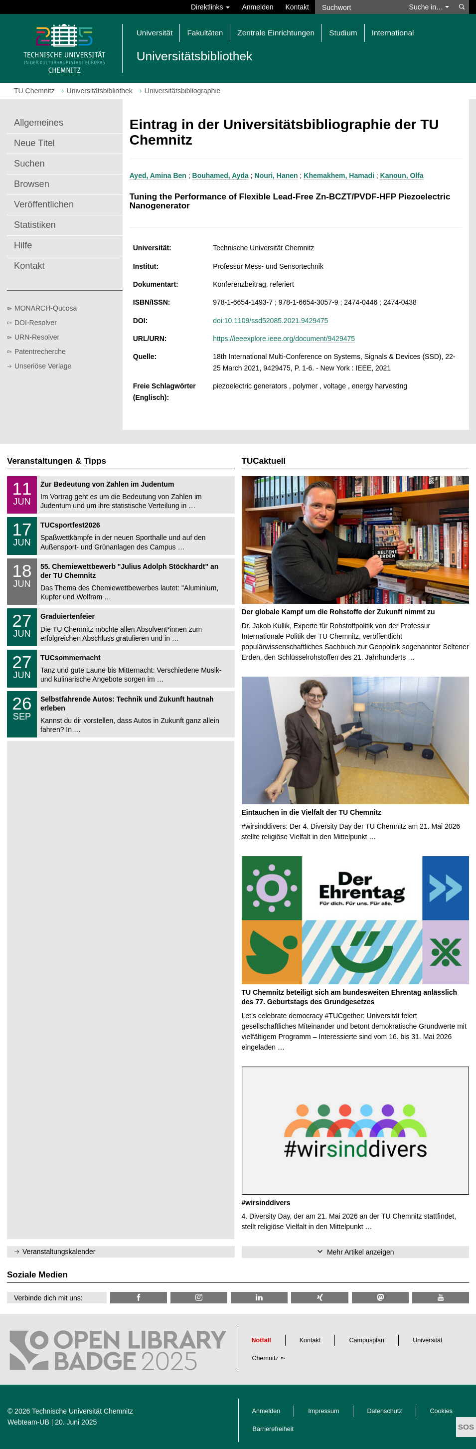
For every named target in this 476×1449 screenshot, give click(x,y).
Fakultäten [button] (205, 32)
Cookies (441, 1411)
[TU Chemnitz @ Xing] (319, 1297)
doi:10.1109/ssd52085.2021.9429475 (270, 321)
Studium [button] (343, 32)
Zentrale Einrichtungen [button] (276, 32)
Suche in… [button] (429, 7)
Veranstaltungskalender (58, 1252)
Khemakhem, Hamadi (339, 176)
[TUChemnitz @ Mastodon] (380, 1297)
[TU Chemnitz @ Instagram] (198, 1297)
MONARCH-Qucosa (45, 308)
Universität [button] (155, 32)
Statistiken (35, 225)
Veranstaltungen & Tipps (56, 461)
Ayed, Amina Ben (158, 176)
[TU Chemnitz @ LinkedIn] (259, 1297)
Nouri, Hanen (276, 176)
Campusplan (366, 1340)
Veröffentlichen (44, 204)
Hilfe (23, 245)
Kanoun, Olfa (402, 176)
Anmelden (257, 7)
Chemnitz (265, 1358)
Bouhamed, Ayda (220, 176)
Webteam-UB (28, 1422)
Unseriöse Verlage (42, 366)
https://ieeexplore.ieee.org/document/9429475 (284, 339)
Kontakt (297, 7)
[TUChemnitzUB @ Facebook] (138, 1297)
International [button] (393, 32)
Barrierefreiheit (273, 1429)
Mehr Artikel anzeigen (360, 1252)
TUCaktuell (264, 461)
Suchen (29, 164)
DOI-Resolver (35, 323)
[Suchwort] (359, 7)
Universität (428, 1340)
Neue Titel (34, 143)
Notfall (261, 1340)
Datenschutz (384, 1411)
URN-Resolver (36, 337)
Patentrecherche (40, 352)
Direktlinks (210, 7)
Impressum (323, 1411)
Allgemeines (38, 123)
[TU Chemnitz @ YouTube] (440, 1297)
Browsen (31, 184)
